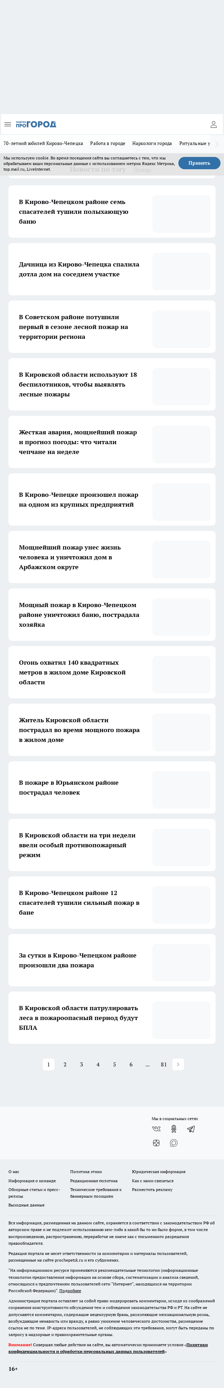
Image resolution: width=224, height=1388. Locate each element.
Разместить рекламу (152, 1189)
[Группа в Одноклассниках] (174, 1129)
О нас (13, 1171)
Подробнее (70, 1290)
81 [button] (164, 1064)
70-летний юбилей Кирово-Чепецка (43, 143)
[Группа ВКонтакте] (156, 1129)
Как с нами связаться (152, 1180)
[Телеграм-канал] (191, 1129)
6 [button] (131, 1064)
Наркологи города (152, 143)
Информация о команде (32, 1180)
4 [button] (98, 1064)
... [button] (147, 1064)
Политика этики (86, 1171)
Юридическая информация (158, 1171)
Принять (199, 163)
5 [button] (114, 1064)
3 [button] (81, 1064)
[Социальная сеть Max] (174, 1143)
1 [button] (48, 1064)
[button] (178, 1064)
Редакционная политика (94, 1180)
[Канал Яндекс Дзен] (156, 1143)
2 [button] (65, 1064)
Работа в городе (107, 143)
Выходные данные (26, 1205)
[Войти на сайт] (213, 124)
